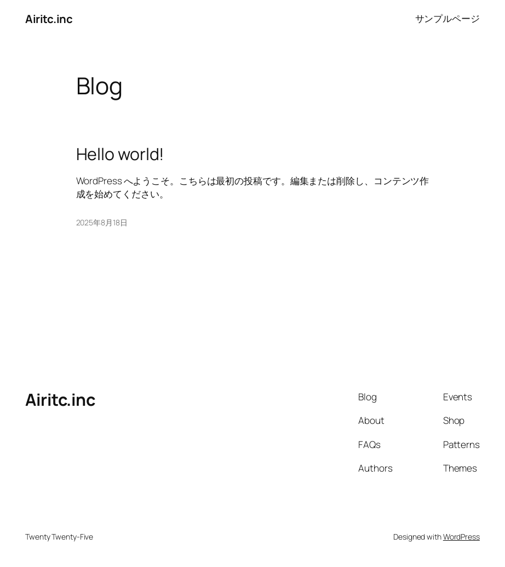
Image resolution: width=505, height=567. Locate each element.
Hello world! (120, 154)
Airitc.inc (48, 18)
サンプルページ (447, 18)
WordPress (461, 536)
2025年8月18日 (102, 222)
